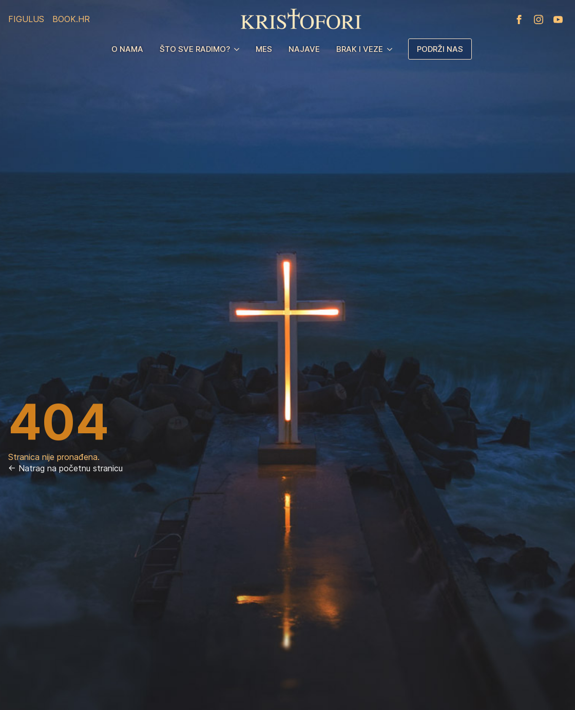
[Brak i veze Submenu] (391, 49)
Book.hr (71, 19)
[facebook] (519, 19)
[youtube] (558, 19)
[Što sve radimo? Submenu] (238, 49)
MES (264, 49)
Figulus (26, 19)
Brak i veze (359, 49)
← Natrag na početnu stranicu (65, 468)
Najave (304, 49)
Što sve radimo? (195, 49)
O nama (127, 49)
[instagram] (538, 19)
